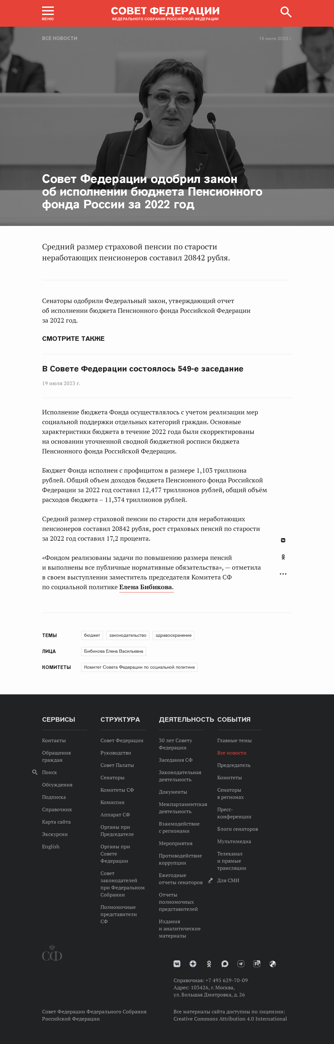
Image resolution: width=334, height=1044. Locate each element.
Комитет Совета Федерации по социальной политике (139, 667)
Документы (173, 791)
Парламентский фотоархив (272, 964)
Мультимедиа (234, 841)
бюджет (92, 635)
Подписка (54, 797)
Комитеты (229, 777)
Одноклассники (283, 557)
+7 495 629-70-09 (226, 980)
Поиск (49, 772)
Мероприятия (175, 843)
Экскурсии (55, 834)
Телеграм (240, 963)
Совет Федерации (122, 740)
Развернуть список (283, 574)
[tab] (283, 560)
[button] (48, 13)
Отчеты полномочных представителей (178, 901)
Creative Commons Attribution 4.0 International (230, 1018)
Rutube (256, 963)
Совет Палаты (117, 765)
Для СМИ (228, 880)
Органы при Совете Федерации (115, 853)
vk (177, 963)
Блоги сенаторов (237, 829)
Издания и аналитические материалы (180, 928)
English (50, 846)
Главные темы (234, 740)
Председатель (233, 765)
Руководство (115, 752)
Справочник (57, 809)
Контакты (54, 740)
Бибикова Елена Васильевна (113, 651)
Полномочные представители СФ (118, 914)
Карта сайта (56, 821)
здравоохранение (173, 635)
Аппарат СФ (115, 814)
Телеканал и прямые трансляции (231, 860)
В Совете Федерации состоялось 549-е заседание (142, 369)
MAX (224, 963)
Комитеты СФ (117, 789)
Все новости (59, 38)
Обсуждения (57, 784)
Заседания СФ (176, 760)
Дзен (193, 963)
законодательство (127, 635)
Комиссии (112, 802)
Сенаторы (112, 777)
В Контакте (283, 540)
